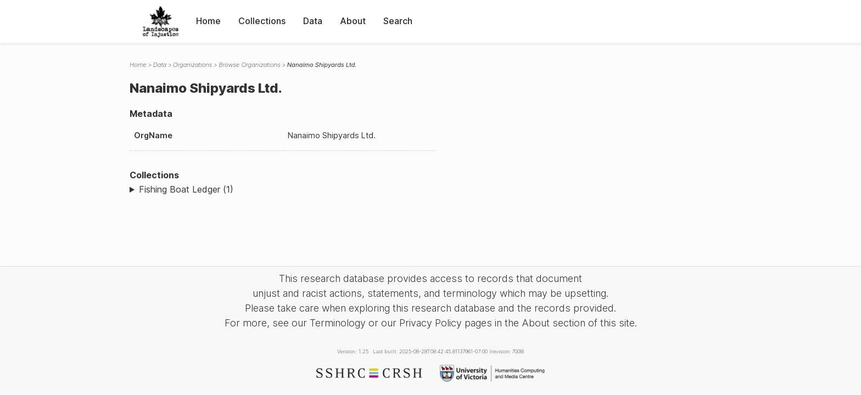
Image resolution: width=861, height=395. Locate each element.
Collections (262, 20)
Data (312, 20)
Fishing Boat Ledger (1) (186, 189)
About (353, 20)
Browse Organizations (250, 65)
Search (397, 20)
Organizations (192, 65)
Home (208, 20)
